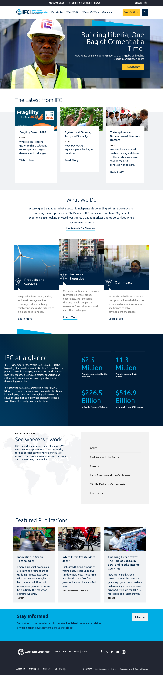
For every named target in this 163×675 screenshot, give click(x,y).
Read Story (133, 67)
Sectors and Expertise (78, 276)
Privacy (114, 669)
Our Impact (108, 12)
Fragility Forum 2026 (32, 132)
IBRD (57, 652)
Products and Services (34, 282)
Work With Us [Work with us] (131, 12)
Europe (94, 466)
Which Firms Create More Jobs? (79, 558)
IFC (70, 652)
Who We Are (57, 12)
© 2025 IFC (87, 669)
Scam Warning (126, 669)
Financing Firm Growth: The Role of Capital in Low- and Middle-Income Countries (124, 562)
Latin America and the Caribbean (110, 475)
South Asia (96, 493)
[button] (145, 12)
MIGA (76, 652)
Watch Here (26, 160)
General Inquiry (141, 669)
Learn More (25, 318)
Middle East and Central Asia (107, 484)
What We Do (72, 12)
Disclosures (57, 3)
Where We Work (91, 12)
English (139, 3)
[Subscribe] (140, 617)
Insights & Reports (79, 3)
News (97, 3)
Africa (93, 448)
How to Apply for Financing (80, 228)
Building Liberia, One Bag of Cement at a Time (112, 41)
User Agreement (102, 669)
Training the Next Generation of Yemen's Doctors (125, 136)
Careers (46, 669)
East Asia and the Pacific (105, 457)
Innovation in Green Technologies (30, 558)
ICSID (84, 652)
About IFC (20, 669)
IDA (64, 652)
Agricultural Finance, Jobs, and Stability (78, 134)
